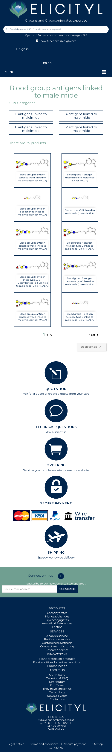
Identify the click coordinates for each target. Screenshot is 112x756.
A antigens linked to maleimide (81, 115)
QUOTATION (56, 389)
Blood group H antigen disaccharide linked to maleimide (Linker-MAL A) (32, 211)
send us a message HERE (73, 35)
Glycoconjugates (57, 620)
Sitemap (97, 744)
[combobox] (56, 29)
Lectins (57, 627)
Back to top (91, 347)
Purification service (57, 639)
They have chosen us (57, 688)
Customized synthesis (57, 643)
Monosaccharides (57, 616)
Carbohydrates (57, 613)
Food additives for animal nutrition (57, 662)
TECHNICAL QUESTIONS (56, 427)
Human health (57, 666)
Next (94, 335)
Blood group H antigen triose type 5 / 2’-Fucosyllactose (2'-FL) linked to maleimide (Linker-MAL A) (32, 281)
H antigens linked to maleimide (31, 115)
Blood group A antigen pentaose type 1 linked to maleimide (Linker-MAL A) (32, 316)
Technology (57, 692)
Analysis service (57, 636)
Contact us (57, 699)
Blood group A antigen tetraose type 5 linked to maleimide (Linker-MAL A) (79, 245)
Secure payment (75, 744)
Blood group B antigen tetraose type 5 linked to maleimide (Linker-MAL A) (32, 177)
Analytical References (57, 623)
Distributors (57, 682)
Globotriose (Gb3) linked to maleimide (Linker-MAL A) (80, 212)
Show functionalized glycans (56, 41)
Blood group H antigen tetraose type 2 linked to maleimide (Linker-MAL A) (79, 316)
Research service (57, 650)
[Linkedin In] (61, 576)
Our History (57, 674)
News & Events (57, 696)
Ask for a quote (33, 393)
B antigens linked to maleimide (31, 129)
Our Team (57, 685)
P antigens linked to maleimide (81, 129)
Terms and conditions (44, 744)
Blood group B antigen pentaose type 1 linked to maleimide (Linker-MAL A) (32, 245)
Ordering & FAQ (57, 678)
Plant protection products (57, 659)
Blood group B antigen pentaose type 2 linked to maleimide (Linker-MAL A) (79, 281)
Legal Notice (16, 744)
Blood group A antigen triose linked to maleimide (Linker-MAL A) (79, 177)
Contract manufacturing (57, 646)
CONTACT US (56, 728)
